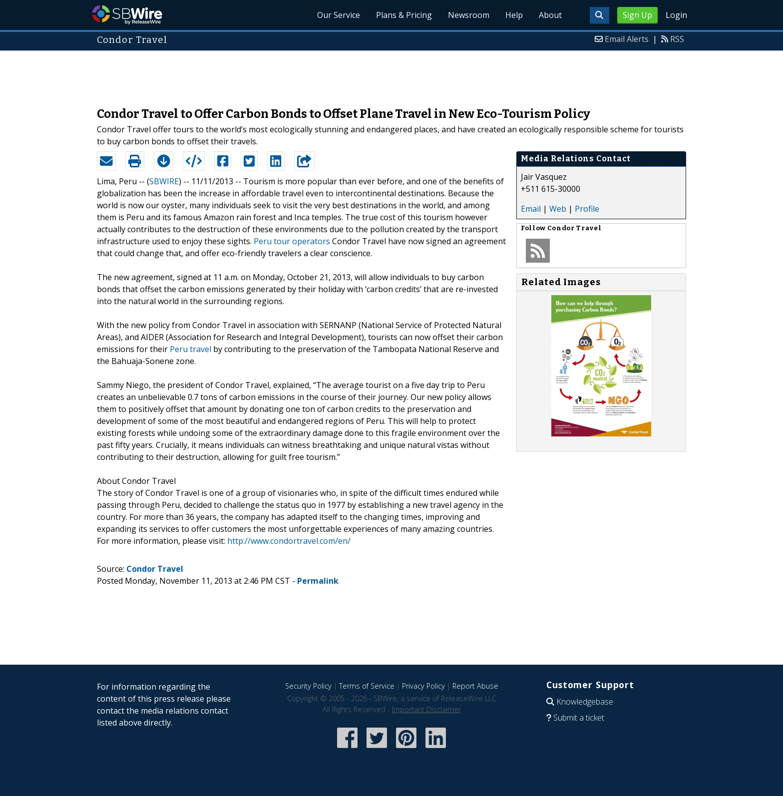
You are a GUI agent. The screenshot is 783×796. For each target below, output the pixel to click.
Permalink (318, 580)
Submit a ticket (578, 717)
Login (676, 14)
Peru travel (190, 349)
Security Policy (308, 686)
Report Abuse (475, 686)
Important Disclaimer (426, 709)
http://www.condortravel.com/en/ (289, 540)
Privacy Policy (423, 686)
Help (514, 14)
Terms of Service (366, 686)
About (550, 14)
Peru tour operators (292, 241)
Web (557, 208)
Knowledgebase (584, 701)
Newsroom (468, 14)
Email (531, 208)
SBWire (127, 14)
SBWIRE (164, 181)
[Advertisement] (391, 73)
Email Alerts (627, 38)
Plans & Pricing (404, 14)
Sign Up (637, 14)
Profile (587, 208)
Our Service (338, 14)
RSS (677, 38)
